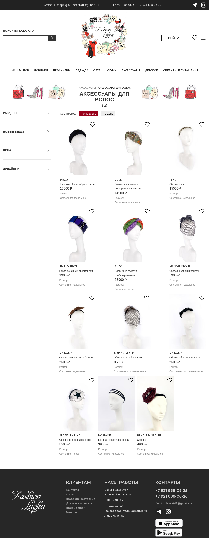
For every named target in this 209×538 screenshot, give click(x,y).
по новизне (89, 113)
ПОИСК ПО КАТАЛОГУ (18, 30)
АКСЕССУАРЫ (87, 87)
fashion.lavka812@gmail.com (174, 503)
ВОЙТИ (173, 38)
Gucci (8, 217)
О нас (70, 494)
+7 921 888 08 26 (149, 5)
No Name (11, 226)
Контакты (72, 489)
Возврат (71, 512)
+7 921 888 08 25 (124, 5)
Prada (9, 231)
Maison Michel (14, 222)
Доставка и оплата (79, 503)
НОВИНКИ (41, 70)
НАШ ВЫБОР (20, 70)
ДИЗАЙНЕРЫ (62, 70)
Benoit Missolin (14, 204)
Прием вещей (75, 507)
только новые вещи (18, 139)
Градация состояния (80, 498)
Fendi (8, 213)
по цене (108, 113)
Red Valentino (14, 235)
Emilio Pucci (13, 208)
